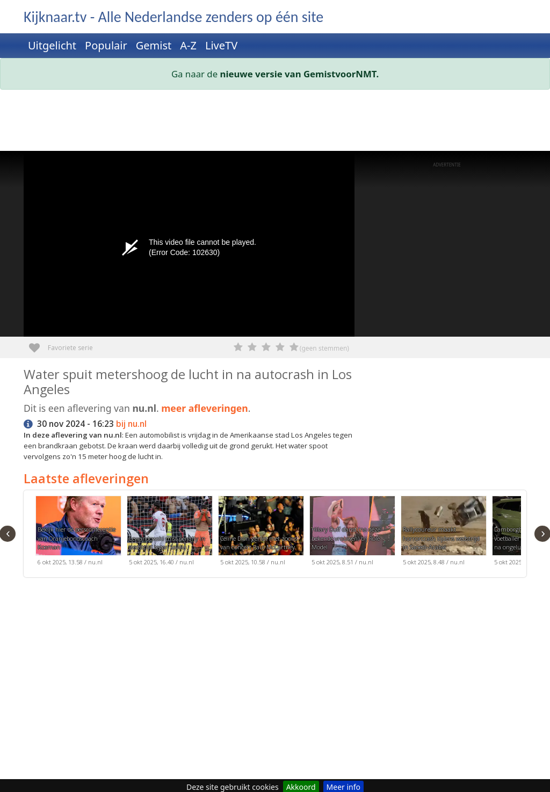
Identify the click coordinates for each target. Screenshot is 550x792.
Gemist (154, 45)
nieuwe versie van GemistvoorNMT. (299, 74)
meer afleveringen (204, 408)
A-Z (188, 45)
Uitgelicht (52, 45)
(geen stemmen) (324, 348)
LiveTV (221, 45)
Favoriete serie (38, 344)
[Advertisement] (275, 122)
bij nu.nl (131, 424)
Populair (106, 45)
